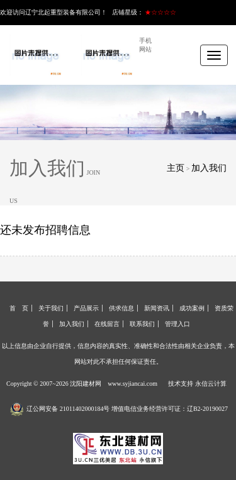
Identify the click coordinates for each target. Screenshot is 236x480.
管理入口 (177, 323)
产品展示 (86, 308)
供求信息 (121, 308)
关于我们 (51, 308)
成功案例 (192, 308)
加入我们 (209, 168)
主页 (175, 168)
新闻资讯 (156, 308)
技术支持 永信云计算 (197, 383)
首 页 (18, 308)
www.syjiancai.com (132, 383)
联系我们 (142, 323)
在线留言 (107, 323)
